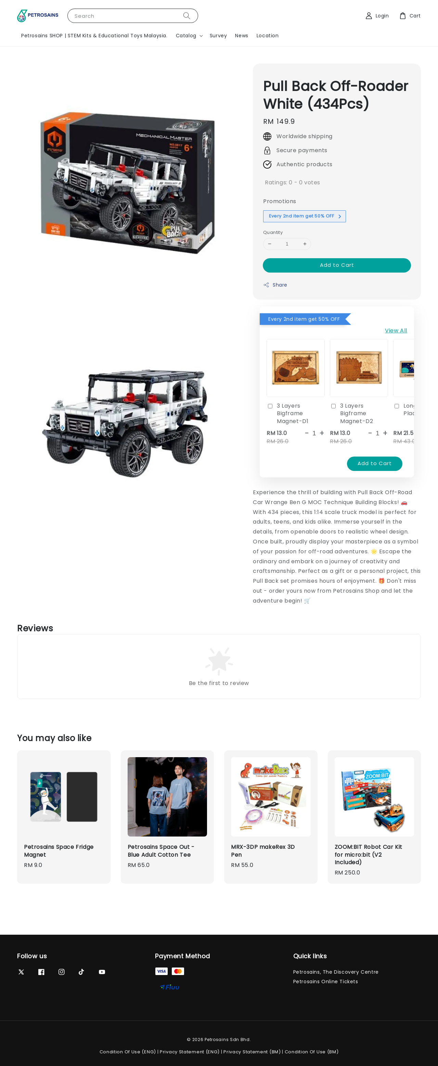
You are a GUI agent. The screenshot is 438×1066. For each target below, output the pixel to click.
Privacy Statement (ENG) (190, 1052)
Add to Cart (337, 264)
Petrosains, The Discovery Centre (336, 972)
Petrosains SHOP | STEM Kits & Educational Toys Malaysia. (94, 35)
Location (268, 35)
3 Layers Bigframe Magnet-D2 (351, 413)
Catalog (186, 35)
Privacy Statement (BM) (252, 1052)
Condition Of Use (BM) (312, 1052)
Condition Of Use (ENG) (128, 1052)
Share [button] (275, 284)
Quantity (273, 232)
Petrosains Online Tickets (325, 981)
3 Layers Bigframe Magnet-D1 (287, 413)
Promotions (279, 201)
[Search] (187, 15)
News (241, 35)
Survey (218, 35)
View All (396, 330)
